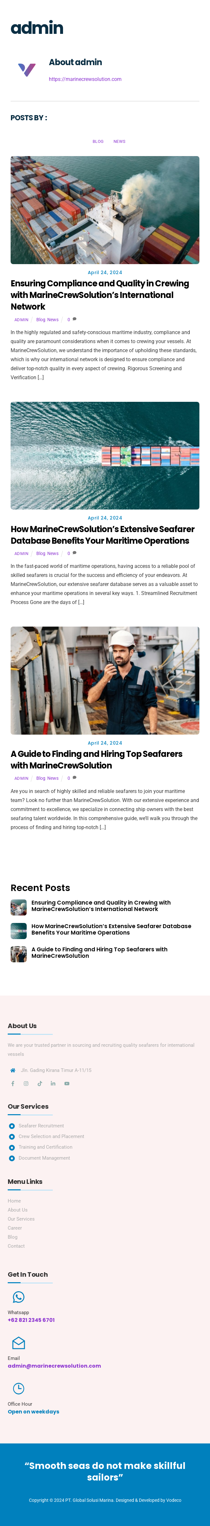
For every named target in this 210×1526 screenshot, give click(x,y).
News (120, 141)
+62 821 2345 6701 (31, 1320)
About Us (18, 1210)
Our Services (21, 1219)
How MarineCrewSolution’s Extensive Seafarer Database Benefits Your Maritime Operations (103, 535)
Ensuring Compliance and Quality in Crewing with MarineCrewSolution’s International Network (100, 295)
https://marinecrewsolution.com (85, 79)
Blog (98, 141)
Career (15, 1228)
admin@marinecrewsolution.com (54, 1366)
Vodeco (173, 1500)
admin (21, 319)
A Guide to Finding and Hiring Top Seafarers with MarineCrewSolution (96, 759)
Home (14, 1201)
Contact (16, 1246)
